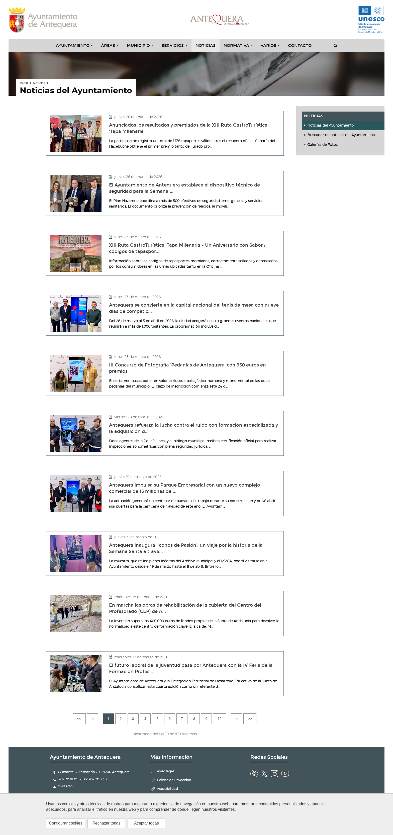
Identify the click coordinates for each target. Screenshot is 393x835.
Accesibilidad (167, 789)
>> (250, 719)
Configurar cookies (172, 815)
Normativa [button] (240, 47)
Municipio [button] (142, 47)
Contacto (300, 45)
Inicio (24, 83)
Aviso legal (165, 771)
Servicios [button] (176, 47)
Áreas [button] (112, 47)
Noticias (205, 45)
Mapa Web (165, 797)
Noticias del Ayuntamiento (330, 125)
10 (220, 719)
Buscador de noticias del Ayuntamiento (341, 135)
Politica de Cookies (172, 806)
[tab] (343, 125)
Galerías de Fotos (322, 145)
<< (79, 719)
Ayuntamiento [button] (76, 47)
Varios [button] (272, 47)
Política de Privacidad (174, 780)
